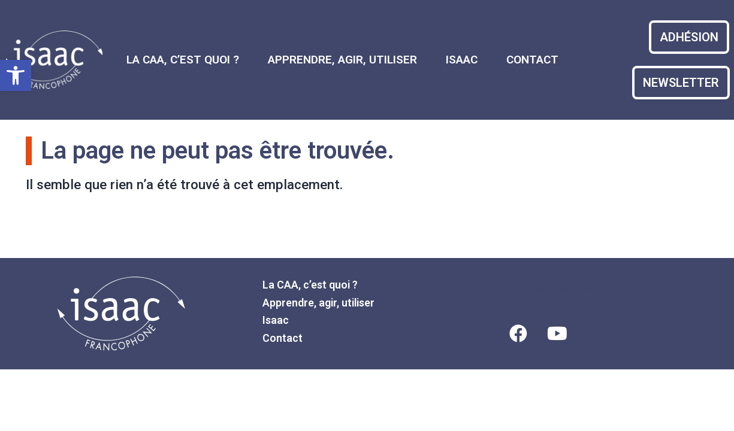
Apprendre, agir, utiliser (342, 59)
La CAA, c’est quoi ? (182, 59)
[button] (15, 75)
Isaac (462, 59)
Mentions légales (549, 289)
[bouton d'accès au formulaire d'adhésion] (689, 37)
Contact (532, 59)
